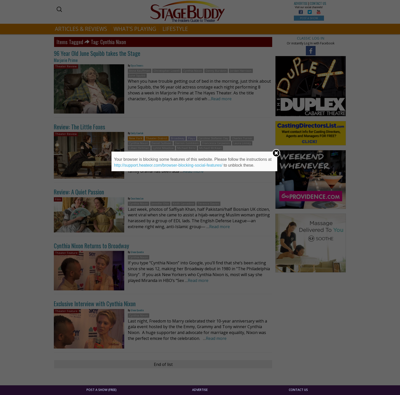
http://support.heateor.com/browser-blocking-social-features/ (168, 165)
